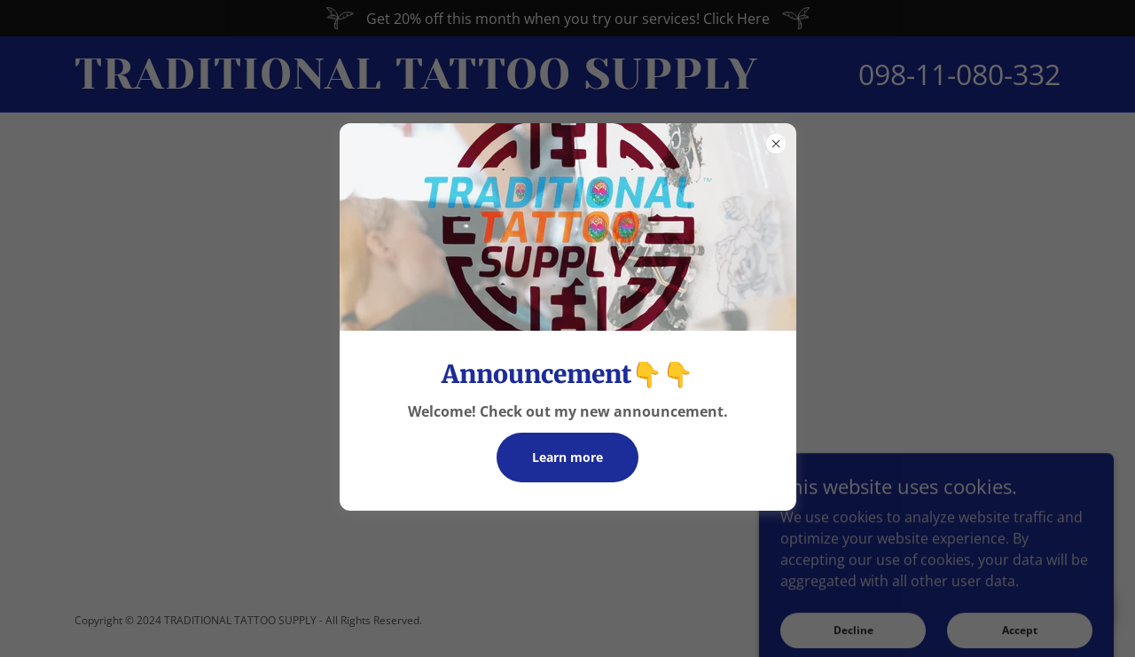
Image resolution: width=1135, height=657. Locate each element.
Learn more (567, 457)
